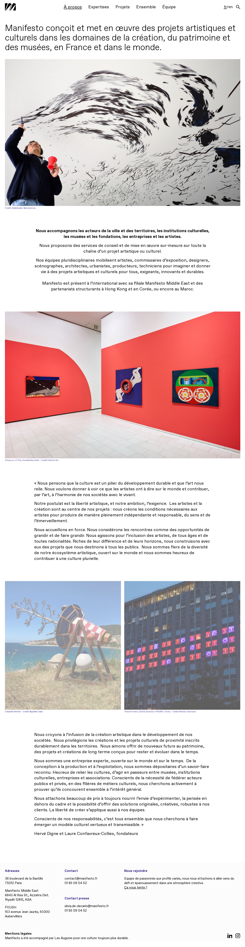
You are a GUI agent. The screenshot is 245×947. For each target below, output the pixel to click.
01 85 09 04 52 (76, 883)
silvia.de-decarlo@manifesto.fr (87, 906)
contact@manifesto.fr (81, 879)
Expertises (98, 7)
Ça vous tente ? (135, 888)
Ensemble (146, 7)
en (231, 7)
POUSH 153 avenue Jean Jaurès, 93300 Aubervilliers (27, 912)
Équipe (169, 7)
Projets (122, 7)
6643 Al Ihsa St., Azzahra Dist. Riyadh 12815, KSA (27, 897)
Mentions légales (18, 934)
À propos (73, 7)
